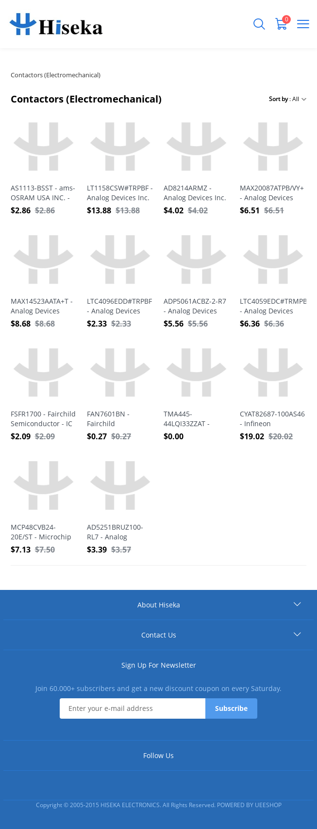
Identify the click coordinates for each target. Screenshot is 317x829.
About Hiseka (158, 604)
